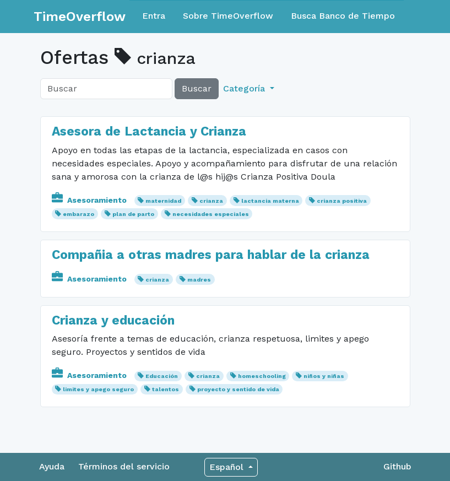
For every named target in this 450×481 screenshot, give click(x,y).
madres (199, 279)
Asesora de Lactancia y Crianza (149, 131)
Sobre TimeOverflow (228, 15)
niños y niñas (323, 376)
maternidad (163, 200)
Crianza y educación (113, 320)
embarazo (78, 214)
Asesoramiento (90, 200)
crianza (211, 200)
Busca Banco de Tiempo (343, 15)
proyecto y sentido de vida (238, 389)
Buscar (197, 88)
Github (397, 466)
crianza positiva (342, 200)
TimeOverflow (80, 16)
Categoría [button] (245, 88)
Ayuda (51, 466)
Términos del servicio (124, 466)
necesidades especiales (210, 214)
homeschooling (262, 376)
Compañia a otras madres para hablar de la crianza (211, 254)
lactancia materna (270, 200)
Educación (161, 376)
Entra (153, 15)
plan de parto (133, 214)
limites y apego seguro (98, 389)
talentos (165, 389)
